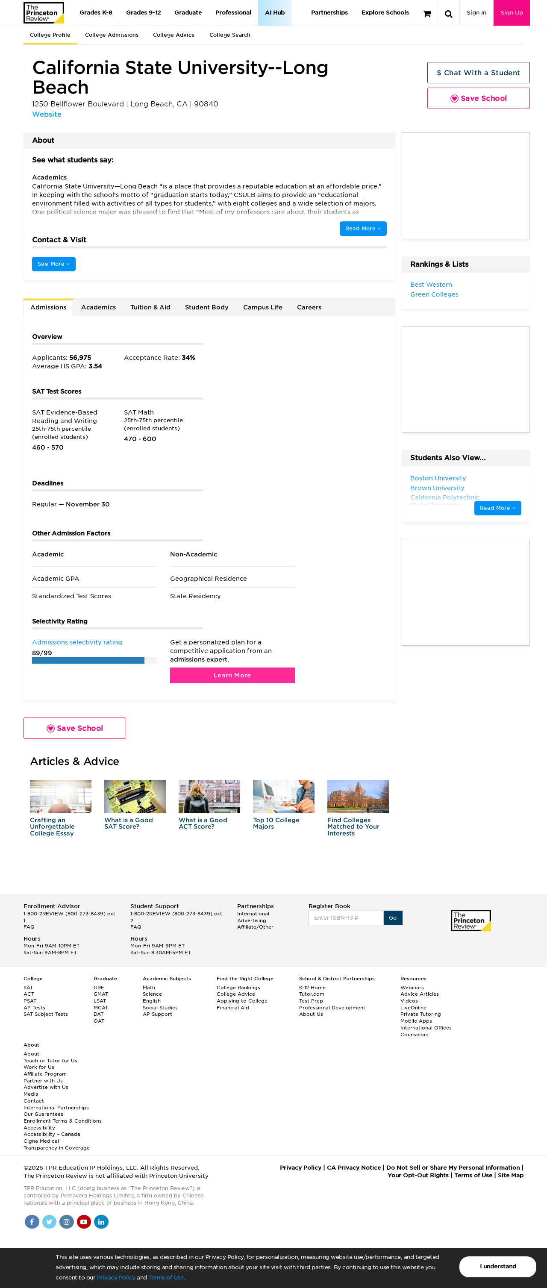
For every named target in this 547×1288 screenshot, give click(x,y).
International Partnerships (56, 1108)
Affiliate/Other (255, 927)
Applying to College (242, 1001)
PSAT (30, 1001)
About (31, 1054)
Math (149, 988)
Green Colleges (434, 294)
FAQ (29, 927)
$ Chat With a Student (478, 73)
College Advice (174, 35)
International (253, 914)
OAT (99, 1021)
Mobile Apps (416, 1021)
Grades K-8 (95, 12)
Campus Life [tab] (262, 307)
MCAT (101, 1008)
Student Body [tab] (207, 307)
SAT (28, 988)
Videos (409, 1001)
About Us (311, 1014)
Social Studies (160, 1008)
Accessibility (39, 1128)
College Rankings (238, 988)
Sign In (476, 12)
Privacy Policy (116, 1277)
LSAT (100, 1001)
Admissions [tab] (48, 307)
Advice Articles (419, 994)
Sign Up (511, 12)
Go (393, 918)
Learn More (232, 675)
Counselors (414, 1035)
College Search (229, 35)
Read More (363, 228)
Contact (34, 1101)
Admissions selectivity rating (77, 642)
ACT (29, 994)
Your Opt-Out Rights (418, 1175)
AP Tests (34, 1008)
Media (31, 1094)
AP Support (157, 1014)
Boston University (438, 478)
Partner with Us (43, 1081)
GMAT (101, 994)
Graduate (188, 12)
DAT (98, 1014)
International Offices (426, 1028)
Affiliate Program (45, 1074)
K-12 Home (312, 988)
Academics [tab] (98, 307)
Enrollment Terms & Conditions (63, 1121)
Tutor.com (311, 994)
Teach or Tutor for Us (50, 1061)
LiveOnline (413, 1008)
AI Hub (275, 12)
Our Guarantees (43, 1114)
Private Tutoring (420, 1014)
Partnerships (329, 12)
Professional (233, 12)
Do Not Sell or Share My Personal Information (453, 1167)
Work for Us (39, 1067)
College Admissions (111, 35)
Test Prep (311, 1001)
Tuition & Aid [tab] (150, 307)
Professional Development (332, 1008)
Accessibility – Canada (52, 1134)
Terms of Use (165, 1277)
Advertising (251, 920)
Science (152, 994)
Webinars (412, 988)
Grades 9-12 (143, 12)
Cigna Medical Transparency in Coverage (57, 1144)
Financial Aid (233, 1008)
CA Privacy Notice (354, 1167)
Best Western (431, 284)
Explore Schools (385, 12)
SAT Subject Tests (46, 1014)
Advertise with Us (46, 1087)
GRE (99, 988)
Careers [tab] (309, 307)
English (152, 1001)
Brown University (437, 488)
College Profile (50, 35)
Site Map (510, 1175)
